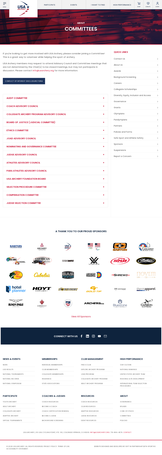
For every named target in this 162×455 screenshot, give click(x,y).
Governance (136, 101)
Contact (127, 432)
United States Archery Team (132, 374)
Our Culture (125, 365)
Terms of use (64, 446)
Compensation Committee (23, 195)
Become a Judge (49, 416)
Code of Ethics (127, 411)
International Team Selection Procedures (133, 384)
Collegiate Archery (12, 411)
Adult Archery (9, 406)
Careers (136, 83)
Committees (125, 416)
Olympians (136, 113)
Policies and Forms (136, 131)
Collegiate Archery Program (94, 379)
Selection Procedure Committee (26, 187)
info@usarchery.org (43, 70)
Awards (136, 71)
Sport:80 (152, 446)
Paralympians (136, 119)
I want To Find (98, 5)
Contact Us (136, 58)
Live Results (8, 369)
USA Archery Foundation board (26, 178)
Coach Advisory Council (22, 106)
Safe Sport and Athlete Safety (136, 138)
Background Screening (136, 77)
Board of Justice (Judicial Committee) (31, 122)
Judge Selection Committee (24, 203)
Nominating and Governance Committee (31, 146)
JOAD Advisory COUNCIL (21, 138)
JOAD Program (87, 374)
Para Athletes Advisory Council (27, 170)
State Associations (51, 383)
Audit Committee (17, 98)
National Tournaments (13, 374)
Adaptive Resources (90, 411)
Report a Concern (136, 156)
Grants (136, 107)
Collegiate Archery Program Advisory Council (36, 114)
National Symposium (12, 383)
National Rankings (128, 369)
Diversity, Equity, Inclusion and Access (136, 95)
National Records (11, 379)
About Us (136, 64)
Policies (123, 420)
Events (73, 5)
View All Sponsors (81, 316)
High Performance (122, 5)
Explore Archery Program (93, 369)
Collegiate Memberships (53, 374)
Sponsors (136, 144)
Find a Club (86, 365)
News (5, 365)
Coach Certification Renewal (55, 411)
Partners (136, 125)
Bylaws (123, 406)
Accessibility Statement (17, 449)
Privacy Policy (50, 446)
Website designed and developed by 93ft (111, 446)
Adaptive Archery (10, 416)
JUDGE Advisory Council (22, 154)
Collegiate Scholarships (136, 89)
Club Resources (88, 406)
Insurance (46, 379)
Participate (49, 5)
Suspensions (136, 150)
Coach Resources (50, 402)
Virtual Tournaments (12, 420)
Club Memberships (50, 369)
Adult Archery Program (92, 383)
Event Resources (88, 420)
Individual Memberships (52, 365)
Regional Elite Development (132, 379)
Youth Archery (10, 402)
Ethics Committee (17, 130)
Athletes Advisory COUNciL (23, 162)
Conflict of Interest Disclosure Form (24, 81)
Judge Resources (89, 416)
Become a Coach (49, 406)
